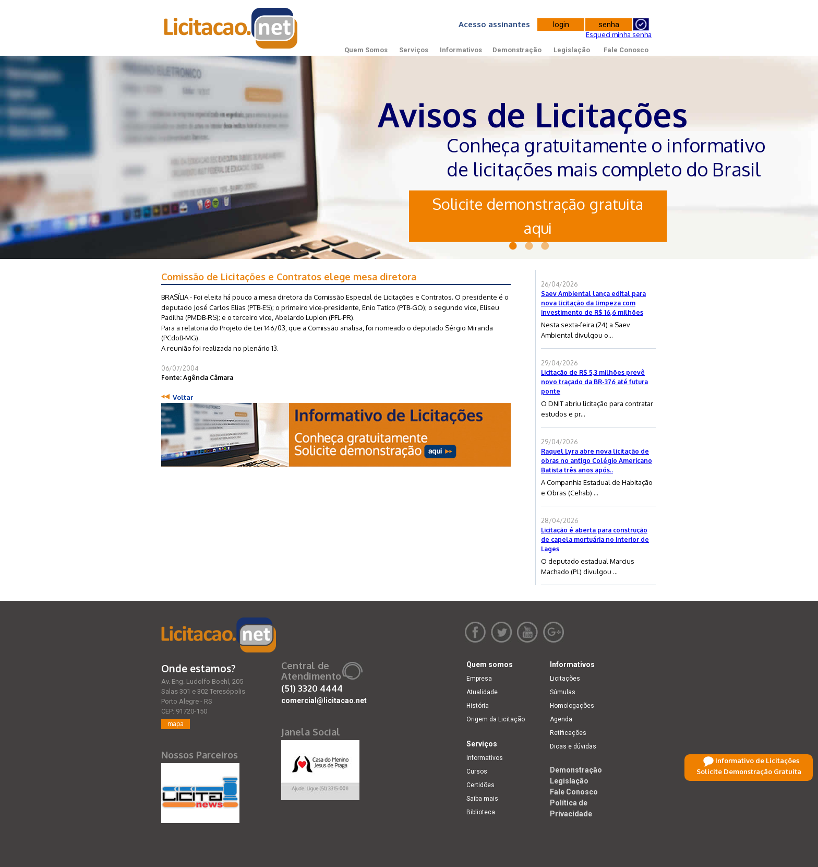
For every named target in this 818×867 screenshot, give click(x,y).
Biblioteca (480, 812)
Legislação (572, 50)
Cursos (476, 771)
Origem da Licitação (495, 719)
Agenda (561, 719)
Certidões (480, 785)
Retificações (568, 733)
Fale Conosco (626, 50)
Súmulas (562, 692)
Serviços (413, 50)
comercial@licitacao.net (324, 700)
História (477, 705)
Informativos (461, 50)
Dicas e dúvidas (573, 746)
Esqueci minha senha (619, 34)
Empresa (479, 678)
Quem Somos (366, 50)
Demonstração (517, 50)
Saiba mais (482, 798)
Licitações (565, 678)
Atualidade (482, 692)
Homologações (572, 705)
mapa (175, 724)
